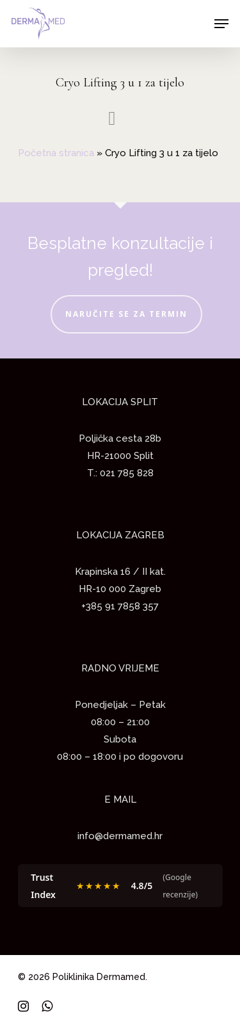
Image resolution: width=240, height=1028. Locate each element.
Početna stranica (56, 153)
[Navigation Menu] (221, 23)
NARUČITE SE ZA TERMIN (126, 314)
